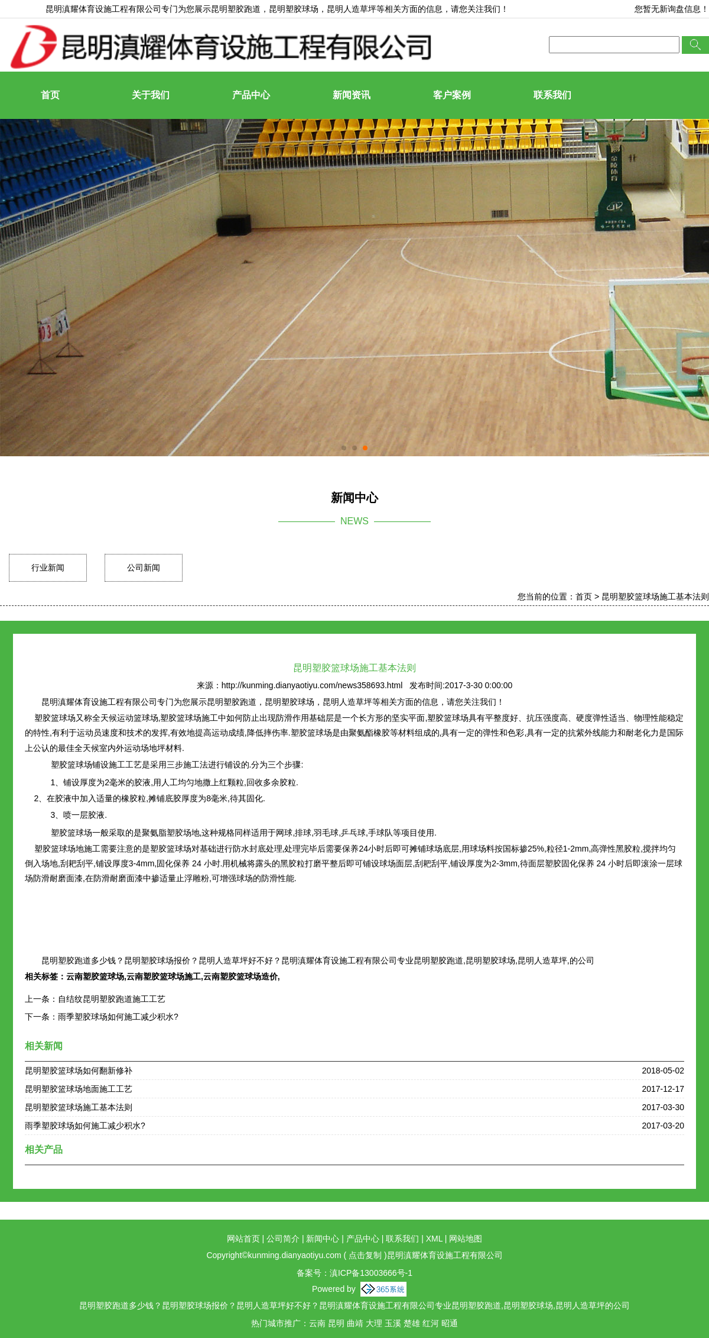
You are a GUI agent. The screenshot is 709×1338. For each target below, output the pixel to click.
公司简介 (283, 1238)
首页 (50, 95)
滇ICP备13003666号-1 (371, 1273)
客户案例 (452, 95)
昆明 (336, 1323)
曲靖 (355, 1323)
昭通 (449, 1323)
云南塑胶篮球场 (95, 976)
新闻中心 (322, 1238)
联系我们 (552, 95)
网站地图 (465, 1238)
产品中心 (251, 95)
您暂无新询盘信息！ (672, 9)
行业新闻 (47, 567)
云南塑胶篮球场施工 (163, 976)
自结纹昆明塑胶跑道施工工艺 (111, 999)
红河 (430, 1323)
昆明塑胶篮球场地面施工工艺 (78, 1089)
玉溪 (393, 1323)
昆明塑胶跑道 (236, 9)
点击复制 (365, 1255)
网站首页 (243, 1238)
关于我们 (151, 95)
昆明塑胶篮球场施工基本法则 (655, 596)
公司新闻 (143, 567)
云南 (317, 1323)
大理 (374, 1323)
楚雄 (412, 1323)
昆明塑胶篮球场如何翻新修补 (78, 1070)
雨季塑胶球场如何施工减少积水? (118, 1016)
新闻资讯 (351, 95)
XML (434, 1238)
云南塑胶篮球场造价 (240, 976)
